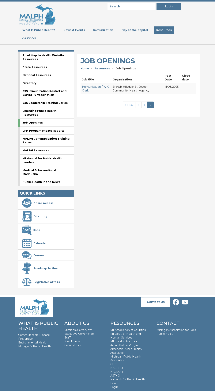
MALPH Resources (36, 150)
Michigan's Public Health (35, 346)
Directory (29, 83)
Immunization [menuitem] (103, 30)
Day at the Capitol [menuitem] (135, 30)
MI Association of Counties (128, 330)
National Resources (37, 75)
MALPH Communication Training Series (46, 140)
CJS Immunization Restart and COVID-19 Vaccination (44, 93)
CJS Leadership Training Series (45, 103)
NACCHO (116, 368)
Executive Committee (79, 333)
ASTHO (115, 375)
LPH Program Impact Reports (43, 130)
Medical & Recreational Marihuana (39, 172)
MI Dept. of (118, 333)
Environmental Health (32, 342)
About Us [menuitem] (29, 37)
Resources (102, 68)
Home (85, 68)
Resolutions (72, 341)
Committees (72, 345)
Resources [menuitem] (164, 30)
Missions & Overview (78, 330)
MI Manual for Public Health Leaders (42, 160)
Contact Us (156, 302)
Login (169, 6)
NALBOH (116, 372)
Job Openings (33, 122)
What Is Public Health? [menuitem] (38, 30)
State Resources (35, 67)
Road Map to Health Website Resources (43, 57)
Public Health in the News (41, 182)
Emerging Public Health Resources (40, 112)
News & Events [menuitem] (74, 30)
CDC (113, 364)
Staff (67, 337)
